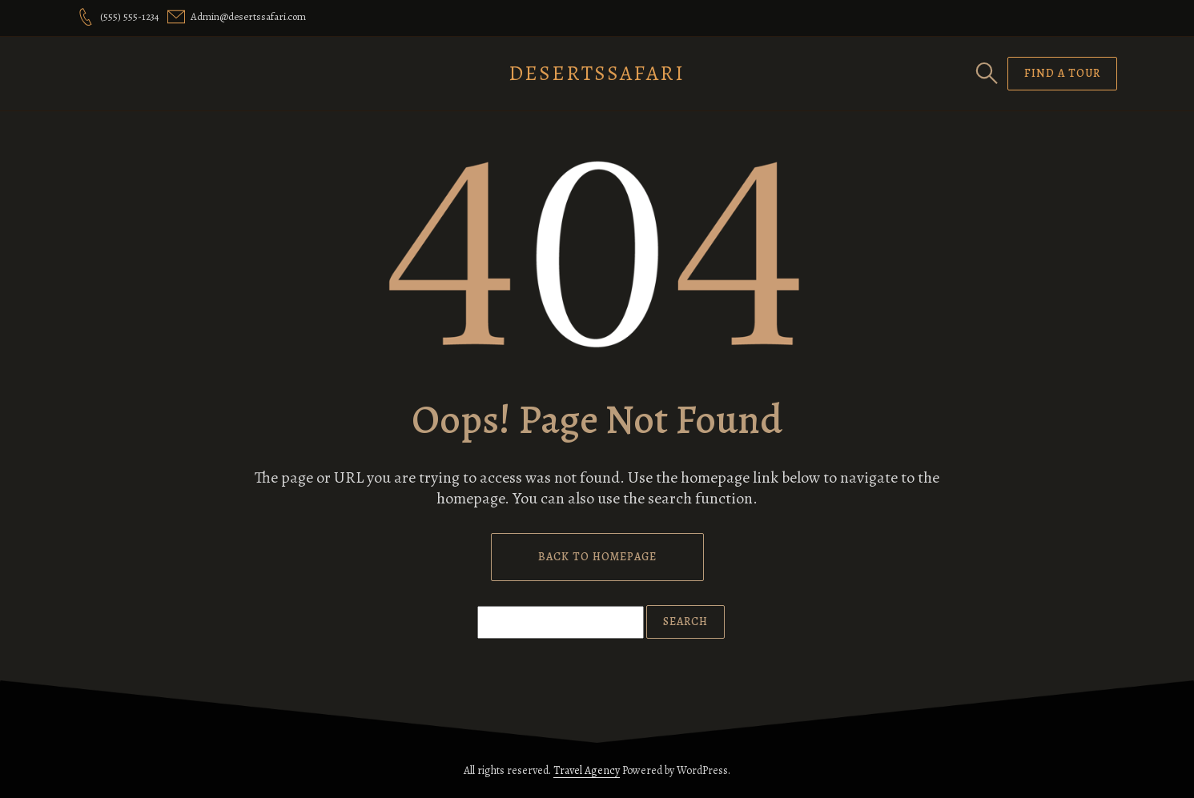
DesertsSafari (597, 73)
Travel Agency (586, 770)
